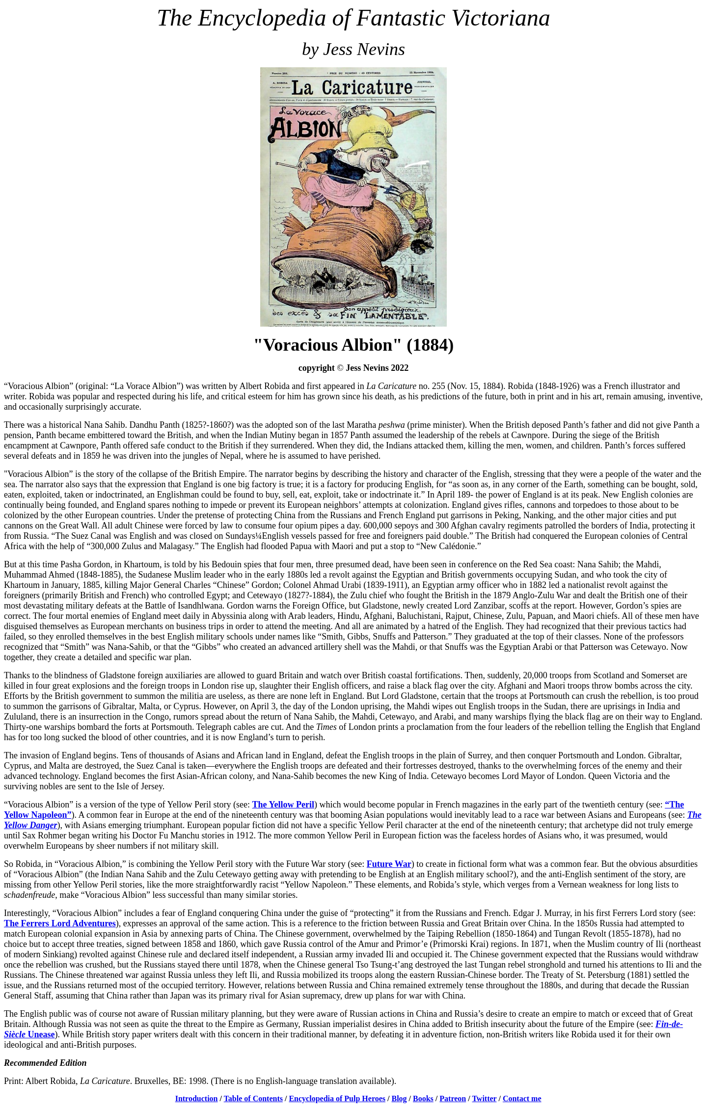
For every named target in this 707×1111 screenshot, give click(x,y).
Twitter (484, 1098)
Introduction (196, 1098)
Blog (399, 1098)
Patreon (452, 1098)
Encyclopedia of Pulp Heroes (337, 1098)
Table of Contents (253, 1098)
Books (423, 1098)
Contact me (522, 1098)
